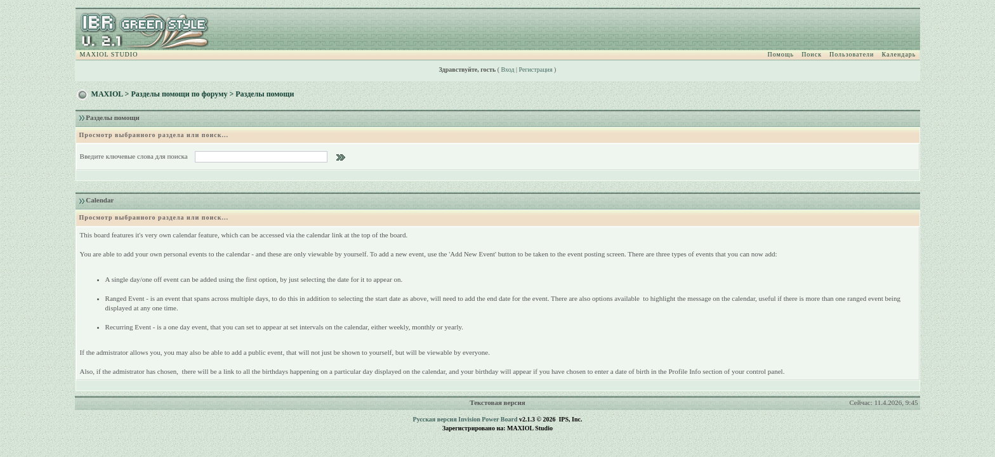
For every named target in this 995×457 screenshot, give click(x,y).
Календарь (898, 54)
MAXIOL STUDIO (109, 54)
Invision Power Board (487, 419)
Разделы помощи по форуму (179, 93)
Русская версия (435, 419)
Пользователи (851, 54)
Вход (508, 69)
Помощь (781, 54)
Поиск (811, 54)
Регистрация (536, 69)
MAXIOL (107, 93)
